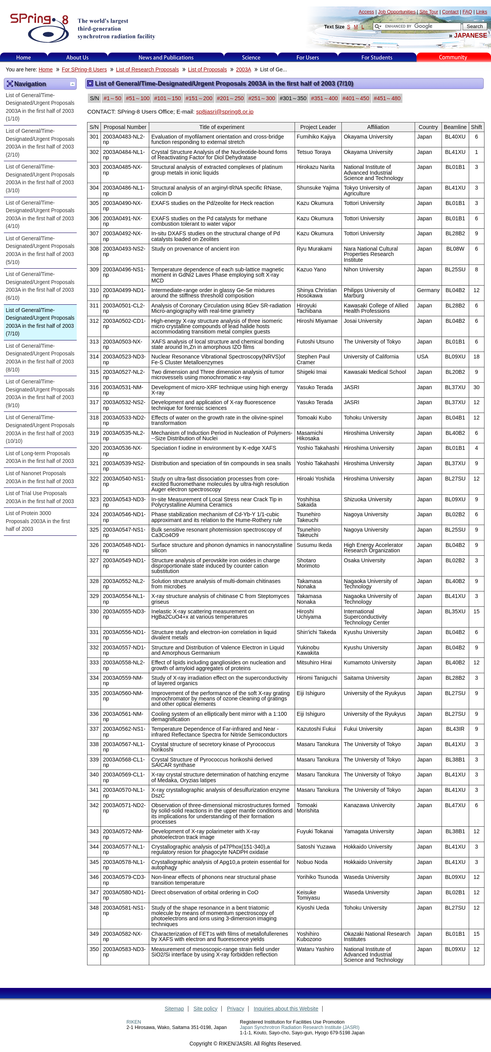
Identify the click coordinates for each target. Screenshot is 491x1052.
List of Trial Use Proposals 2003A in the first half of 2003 (40, 497)
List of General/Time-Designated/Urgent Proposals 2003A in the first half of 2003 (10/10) (40, 429)
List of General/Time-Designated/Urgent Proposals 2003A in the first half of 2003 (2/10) (40, 143)
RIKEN (134, 1022)
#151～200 (199, 98)
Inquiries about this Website (286, 1009)
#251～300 (261, 98)
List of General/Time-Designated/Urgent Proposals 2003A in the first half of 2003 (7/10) (40, 322)
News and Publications (166, 57)
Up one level (72, 84)
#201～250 (230, 98)
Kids (454, 57)
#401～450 (356, 98)
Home (23, 57)
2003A (243, 70)
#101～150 (167, 98)
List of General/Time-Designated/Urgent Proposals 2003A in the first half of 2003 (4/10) (40, 215)
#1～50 (112, 98)
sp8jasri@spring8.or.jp (225, 111)
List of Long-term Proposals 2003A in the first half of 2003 (40, 457)
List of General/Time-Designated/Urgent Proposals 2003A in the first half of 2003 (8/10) (40, 358)
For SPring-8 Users (84, 70)
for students (377, 57)
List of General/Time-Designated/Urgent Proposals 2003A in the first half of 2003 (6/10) (40, 286)
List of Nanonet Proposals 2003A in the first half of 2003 (40, 477)
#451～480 (387, 98)
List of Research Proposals (147, 70)
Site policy (205, 1009)
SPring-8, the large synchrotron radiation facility (82, 28)
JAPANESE (470, 35)
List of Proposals (207, 70)
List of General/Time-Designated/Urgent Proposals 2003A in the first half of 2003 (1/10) (40, 107)
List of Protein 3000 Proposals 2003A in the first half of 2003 (38, 521)
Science (251, 57)
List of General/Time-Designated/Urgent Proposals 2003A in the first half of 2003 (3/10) (40, 178)
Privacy (235, 1009)
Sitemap (174, 1009)
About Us (77, 57)
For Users (308, 57)
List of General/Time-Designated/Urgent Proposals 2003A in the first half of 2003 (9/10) (40, 393)
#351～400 (324, 98)
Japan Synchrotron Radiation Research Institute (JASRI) (299, 1027)
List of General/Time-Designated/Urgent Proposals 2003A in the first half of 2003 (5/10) (40, 250)
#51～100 (138, 98)
